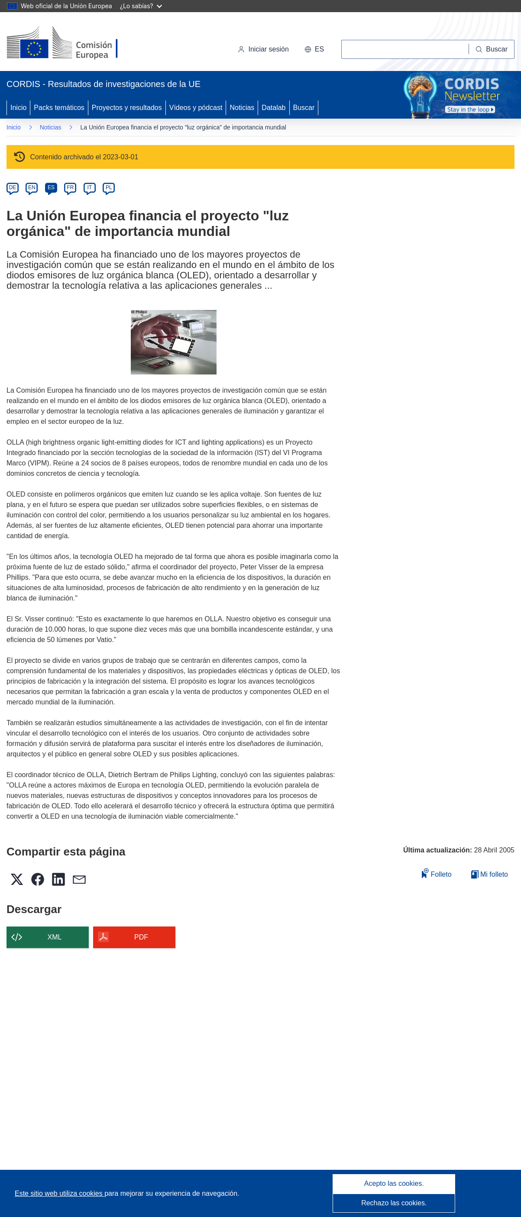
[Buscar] (492, 49)
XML (55, 937)
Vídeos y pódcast (196, 107)
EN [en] (32, 187)
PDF (141, 937)
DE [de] (12, 187)
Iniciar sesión (263, 49)
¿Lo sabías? (141, 6)
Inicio (18, 107)
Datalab (273, 107)
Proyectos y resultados (127, 107)
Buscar (304, 107)
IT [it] (89, 187)
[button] (314, 49)
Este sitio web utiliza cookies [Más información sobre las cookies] (59, 1193)
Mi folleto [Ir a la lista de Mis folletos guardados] (489, 874)
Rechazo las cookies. (394, 1203)
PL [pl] (109, 187)
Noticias (242, 107)
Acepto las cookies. (394, 1183)
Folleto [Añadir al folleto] (436, 873)
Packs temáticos (59, 107)
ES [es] (51, 187)
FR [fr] (70, 187)
